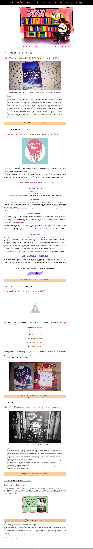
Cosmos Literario (36, 334)
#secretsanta (35, 397)
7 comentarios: (44, 473)
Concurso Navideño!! (16, 485)
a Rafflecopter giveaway (10, 538)
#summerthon (38, 281)
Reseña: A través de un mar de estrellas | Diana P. (32, 57)
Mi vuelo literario (32, 170)
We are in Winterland (43, 170)
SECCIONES (37, 2)
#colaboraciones (33, 124)
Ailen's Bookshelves (21, 170)
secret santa (35, 324)
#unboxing (41, 397)
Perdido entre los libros (37, 338)
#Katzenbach (43, 474)
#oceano (40, 124)
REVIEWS (28, 2)
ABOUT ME (64, 2)
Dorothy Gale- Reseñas (37, 342)
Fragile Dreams (12, 170)
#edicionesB (36, 474)
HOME (12, 2)
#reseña (44, 124)
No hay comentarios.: (44, 279)
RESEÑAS (19, 2)
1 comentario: (43, 395)
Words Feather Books (36, 346)
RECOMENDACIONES (50, 2)
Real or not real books (36, 331)
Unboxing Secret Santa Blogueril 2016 (26, 291)
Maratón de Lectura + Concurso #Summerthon (31, 134)
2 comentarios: (43, 122)
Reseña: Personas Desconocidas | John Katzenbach (33, 407)
